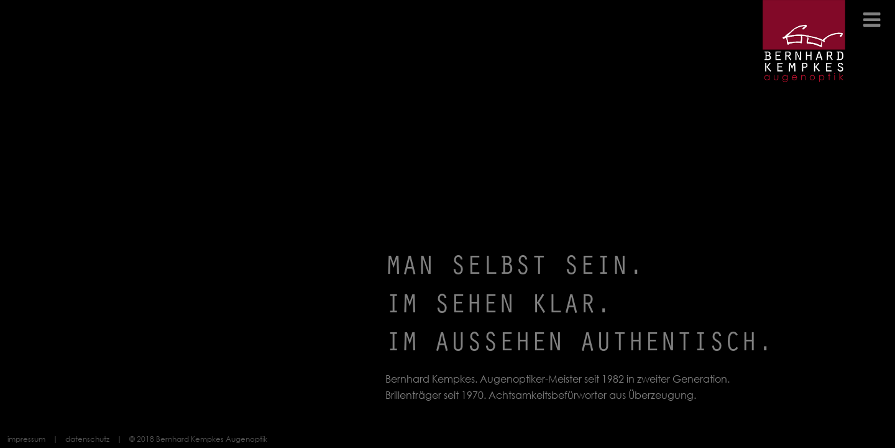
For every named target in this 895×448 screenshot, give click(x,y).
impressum (26, 439)
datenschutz (87, 439)
